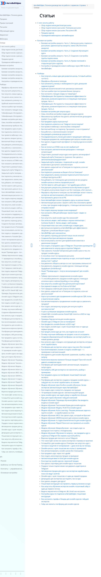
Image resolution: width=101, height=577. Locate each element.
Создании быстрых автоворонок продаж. (63, 259)
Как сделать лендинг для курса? (59, 538)
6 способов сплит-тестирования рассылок (63, 279)
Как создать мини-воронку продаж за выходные (65, 510)
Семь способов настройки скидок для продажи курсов (68, 115)
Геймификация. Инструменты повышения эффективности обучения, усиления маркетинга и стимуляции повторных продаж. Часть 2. (66, 107)
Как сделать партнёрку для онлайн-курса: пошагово (67, 517)
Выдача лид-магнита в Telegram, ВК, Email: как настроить (69, 550)
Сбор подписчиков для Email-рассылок (62, 26)
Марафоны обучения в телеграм (59, 82)
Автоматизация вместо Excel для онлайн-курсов (65, 512)
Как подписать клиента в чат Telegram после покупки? (68, 125)
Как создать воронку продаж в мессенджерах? (65, 231)
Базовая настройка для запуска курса (61, 112)
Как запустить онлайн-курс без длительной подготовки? (69, 312)
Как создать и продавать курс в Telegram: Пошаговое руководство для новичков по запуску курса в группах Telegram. (68, 269)
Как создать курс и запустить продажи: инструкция (66, 426)
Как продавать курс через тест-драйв (61, 507)
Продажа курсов (53, 34)
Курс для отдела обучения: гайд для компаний (65, 436)
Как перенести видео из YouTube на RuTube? (64, 315)
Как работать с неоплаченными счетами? (63, 135)
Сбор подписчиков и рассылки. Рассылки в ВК (65, 31)
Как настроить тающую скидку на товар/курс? (64, 94)
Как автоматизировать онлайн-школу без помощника (68, 505)
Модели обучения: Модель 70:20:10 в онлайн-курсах (67, 446)
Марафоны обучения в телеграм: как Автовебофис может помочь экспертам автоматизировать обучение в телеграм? (69, 211)
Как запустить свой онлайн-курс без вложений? (65, 239)
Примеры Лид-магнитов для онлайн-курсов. (64, 348)
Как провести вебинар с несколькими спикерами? (66, 127)
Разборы (46, 74)
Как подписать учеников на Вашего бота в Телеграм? (67, 183)
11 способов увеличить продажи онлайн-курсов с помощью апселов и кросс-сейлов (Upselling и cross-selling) (67, 307)
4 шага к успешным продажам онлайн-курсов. (65, 340)
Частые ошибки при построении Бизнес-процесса (66, 92)
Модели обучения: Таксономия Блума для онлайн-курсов (69, 444)
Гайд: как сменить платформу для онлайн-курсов (66, 563)
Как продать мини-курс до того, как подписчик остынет (68, 360)
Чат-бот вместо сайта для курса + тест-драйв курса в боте (69, 196)
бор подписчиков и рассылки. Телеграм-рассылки (67, 29)
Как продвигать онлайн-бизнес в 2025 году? (64, 353)
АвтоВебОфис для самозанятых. (59, 254)
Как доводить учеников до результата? (62, 137)
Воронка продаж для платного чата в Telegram (65, 484)
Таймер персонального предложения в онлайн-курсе (67, 302)
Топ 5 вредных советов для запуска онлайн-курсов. (66, 317)
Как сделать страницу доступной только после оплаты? (68, 256)
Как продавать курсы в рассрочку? (60, 122)
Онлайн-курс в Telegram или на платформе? (64, 350)
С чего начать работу (51, 23)
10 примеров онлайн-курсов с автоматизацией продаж (68, 429)
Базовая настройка (50, 41)
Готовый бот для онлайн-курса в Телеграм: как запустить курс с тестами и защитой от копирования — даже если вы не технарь (69, 494)
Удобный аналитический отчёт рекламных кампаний (67, 89)
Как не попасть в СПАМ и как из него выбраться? (66, 155)
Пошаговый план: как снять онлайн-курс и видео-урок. (68, 246)
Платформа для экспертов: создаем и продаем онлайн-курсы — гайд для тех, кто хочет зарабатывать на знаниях (68, 416)
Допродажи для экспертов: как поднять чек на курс (67, 535)
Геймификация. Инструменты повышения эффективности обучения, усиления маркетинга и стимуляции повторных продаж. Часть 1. (66, 99)
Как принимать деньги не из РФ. (59, 216)
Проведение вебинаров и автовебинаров (63, 36)
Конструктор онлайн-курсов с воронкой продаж (65, 515)
